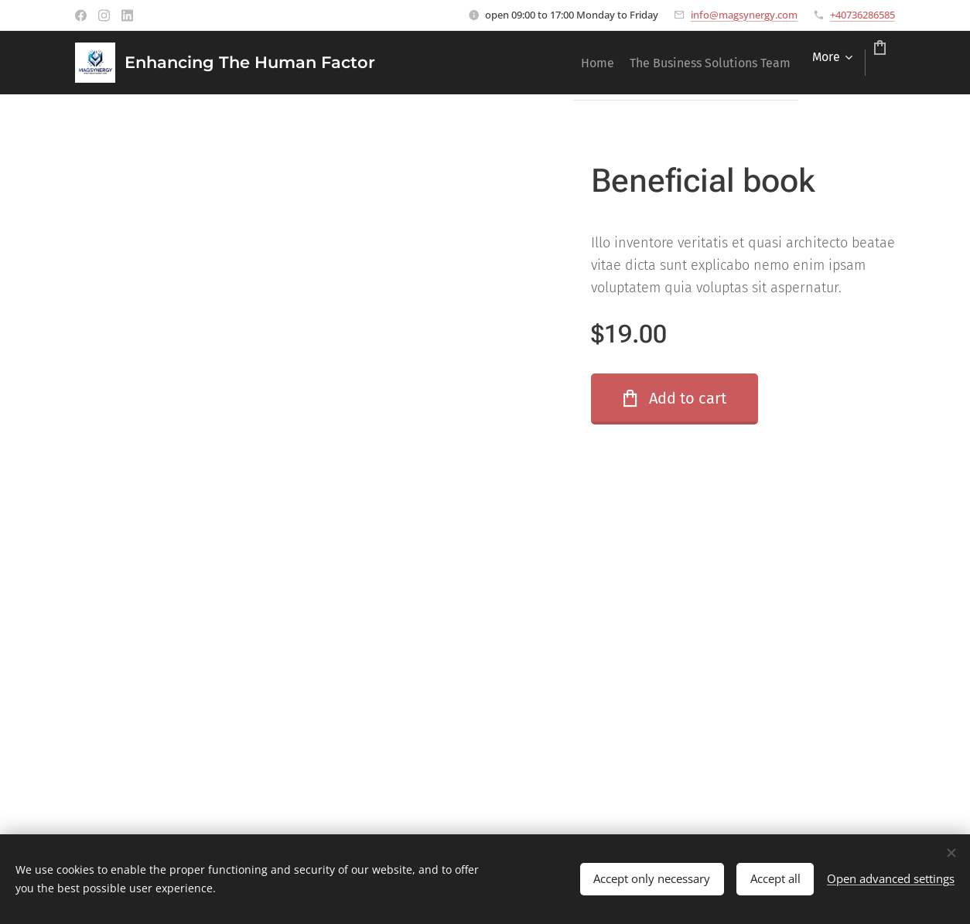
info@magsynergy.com (744, 15)
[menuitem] (541, 62)
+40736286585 (862, 15)
